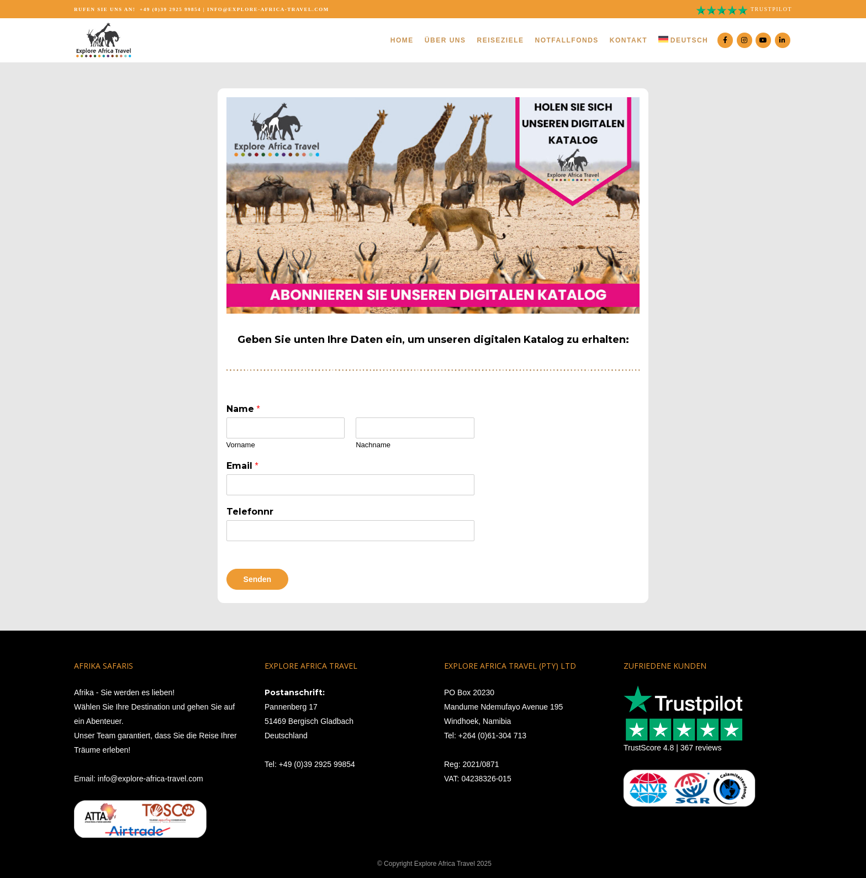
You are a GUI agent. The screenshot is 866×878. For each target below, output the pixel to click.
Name (243, 409)
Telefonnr (249, 511)
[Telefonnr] (350, 530)
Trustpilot (771, 9)
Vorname (240, 445)
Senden (258, 579)
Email (242, 466)
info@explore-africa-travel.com (268, 9)
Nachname (373, 445)
